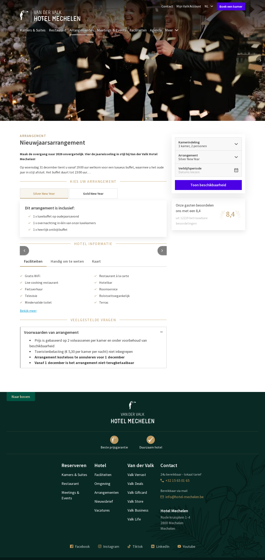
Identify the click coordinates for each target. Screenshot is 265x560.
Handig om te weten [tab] (67, 261)
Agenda (156, 30)
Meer (172, 30)
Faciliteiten (138, 30)
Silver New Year (44, 193)
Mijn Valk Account (188, 6)
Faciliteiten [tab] (33, 261)
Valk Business (138, 510)
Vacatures (102, 510)
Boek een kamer (230, 6)
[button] (24, 250)
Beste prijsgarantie (114, 442)
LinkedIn (160, 546)
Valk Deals (135, 483)
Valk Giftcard (137, 492)
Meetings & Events (111, 30)
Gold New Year (93, 193)
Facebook (80, 546)
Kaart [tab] (96, 261)
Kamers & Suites (33, 30)
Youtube (186, 546)
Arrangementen (82, 30)
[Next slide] (260, 60)
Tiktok (135, 546)
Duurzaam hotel (150, 442)
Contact (167, 6)
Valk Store (135, 501)
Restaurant (57, 30)
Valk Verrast (137, 474)
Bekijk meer (28, 311)
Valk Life (134, 519)
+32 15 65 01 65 (174, 480)
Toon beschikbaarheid (208, 185)
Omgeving (102, 483)
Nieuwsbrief (103, 501)
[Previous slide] (4, 60)
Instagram (108, 546)
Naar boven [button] (21, 396)
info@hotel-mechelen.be (182, 496)
